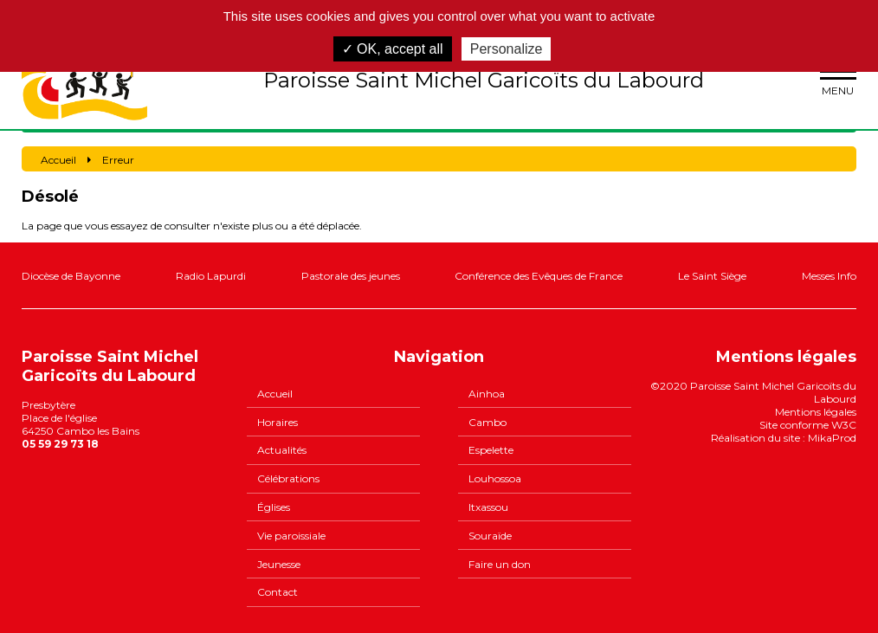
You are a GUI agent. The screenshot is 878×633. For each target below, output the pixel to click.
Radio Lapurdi (211, 275)
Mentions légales (815, 411)
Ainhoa (486, 393)
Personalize (506, 49)
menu (838, 80)
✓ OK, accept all (392, 49)
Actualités (282, 449)
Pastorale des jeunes (350, 275)
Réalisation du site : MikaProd (783, 437)
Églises (273, 507)
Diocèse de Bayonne (71, 275)
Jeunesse (278, 564)
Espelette (490, 449)
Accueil (275, 393)
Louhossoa (494, 478)
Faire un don (499, 564)
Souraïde (490, 535)
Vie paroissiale (291, 535)
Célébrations (288, 478)
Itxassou (488, 507)
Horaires (277, 422)
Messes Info (829, 275)
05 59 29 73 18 (60, 443)
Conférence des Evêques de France (539, 275)
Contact (277, 591)
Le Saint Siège (712, 275)
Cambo (487, 422)
